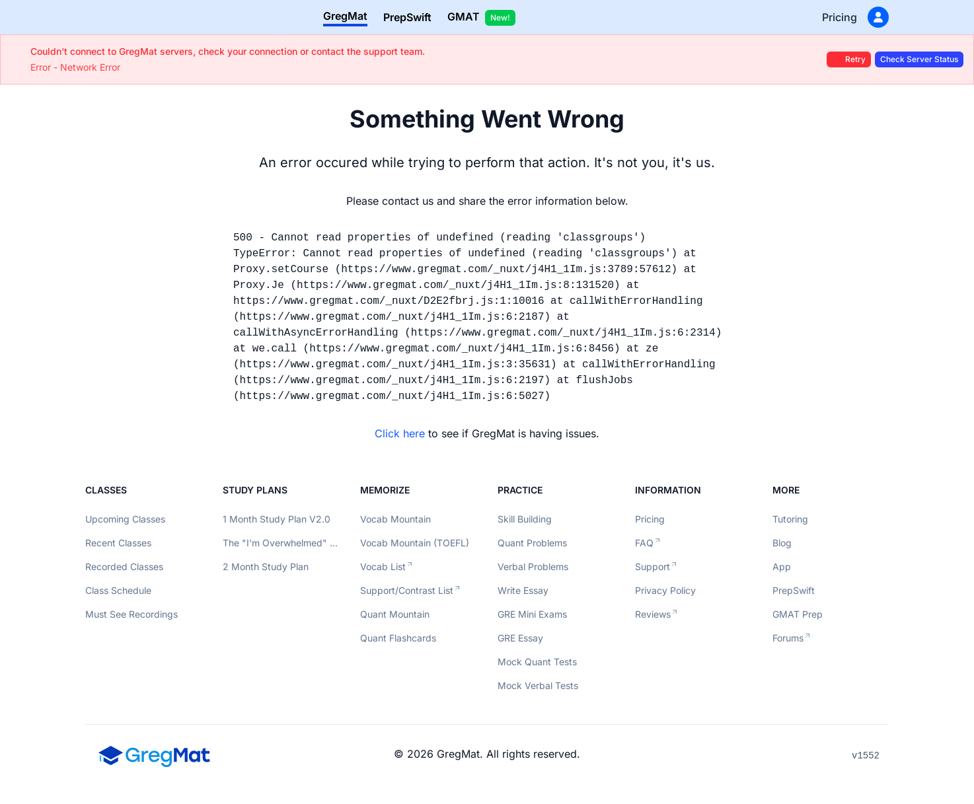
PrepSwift (407, 17)
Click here (400, 433)
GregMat (345, 15)
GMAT (481, 18)
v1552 (866, 755)
